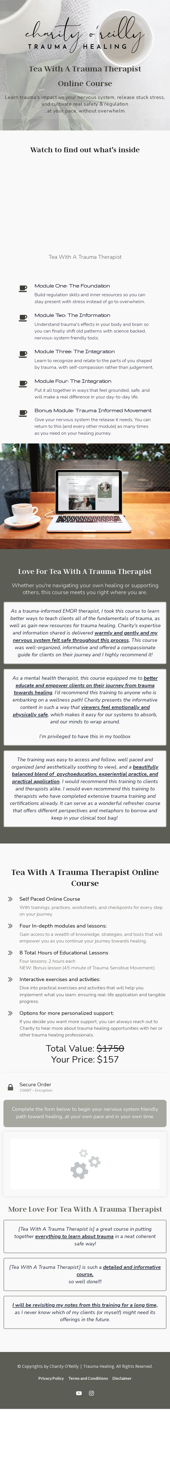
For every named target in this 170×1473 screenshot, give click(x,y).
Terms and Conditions (88, 1378)
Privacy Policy (51, 1378)
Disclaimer (122, 1378)
